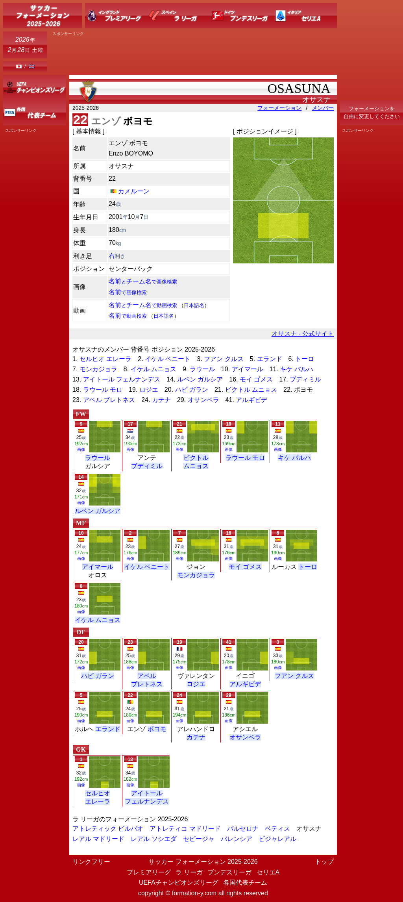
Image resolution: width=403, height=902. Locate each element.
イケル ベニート (167, 359)
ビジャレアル (277, 838)
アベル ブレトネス (109, 399)
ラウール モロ (102, 389)
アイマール (247, 369)
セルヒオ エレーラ (105, 359)
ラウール (202, 369)
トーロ (304, 359)
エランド (269, 359)
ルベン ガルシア (200, 379)
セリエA (268, 872)
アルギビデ (251, 399)
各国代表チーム (245, 882)
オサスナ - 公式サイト (303, 333)
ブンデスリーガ (229, 872)
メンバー (323, 108)
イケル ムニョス (153, 369)
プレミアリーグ (149, 872)
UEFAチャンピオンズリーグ (178, 882)
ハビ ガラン (191, 389)
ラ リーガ (189, 872)
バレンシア (236, 838)
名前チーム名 (143, 281)
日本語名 (194, 305)
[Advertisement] (371, 251)
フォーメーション (279, 108)
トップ (324, 861)
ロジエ (148, 389)
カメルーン (134, 191)
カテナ (161, 399)
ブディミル (305, 379)
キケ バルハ (296, 369)
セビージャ (198, 838)
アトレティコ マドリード (185, 828)
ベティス (277, 828)
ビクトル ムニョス (251, 389)
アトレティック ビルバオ (107, 828)
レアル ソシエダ (153, 838)
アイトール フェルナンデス (121, 379)
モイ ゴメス (256, 379)
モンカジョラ (98, 369)
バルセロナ (243, 828)
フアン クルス (223, 359)
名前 (128, 292)
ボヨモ (157, 729)
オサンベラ (203, 399)
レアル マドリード (98, 838)
